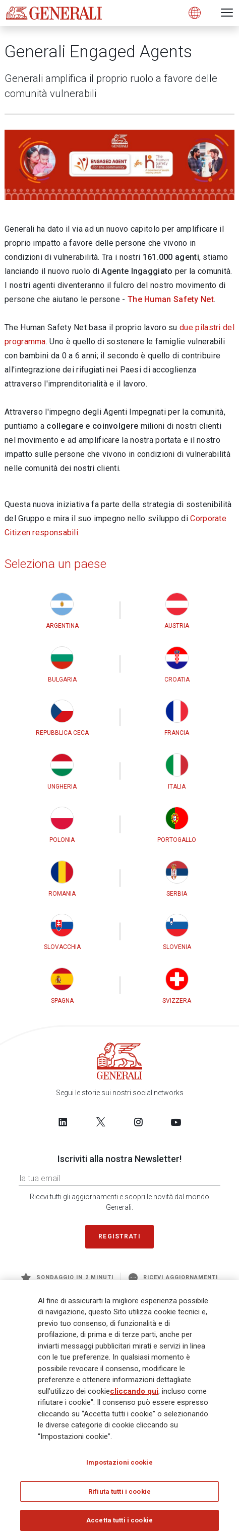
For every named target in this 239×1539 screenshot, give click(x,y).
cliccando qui (134, 1391)
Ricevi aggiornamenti (173, 1278)
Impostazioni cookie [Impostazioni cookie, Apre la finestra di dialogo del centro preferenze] (119, 1462)
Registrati (119, 1236)
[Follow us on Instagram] (138, 1122)
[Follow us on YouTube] (176, 1122)
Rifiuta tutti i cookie (119, 1491)
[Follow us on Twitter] (100, 1122)
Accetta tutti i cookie (119, 1520)
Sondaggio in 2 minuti (67, 1278)
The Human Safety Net (171, 299)
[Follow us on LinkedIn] (63, 1122)
